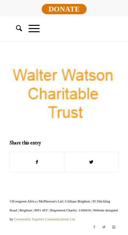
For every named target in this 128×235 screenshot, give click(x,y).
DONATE (63, 9)
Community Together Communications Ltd (44, 219)
